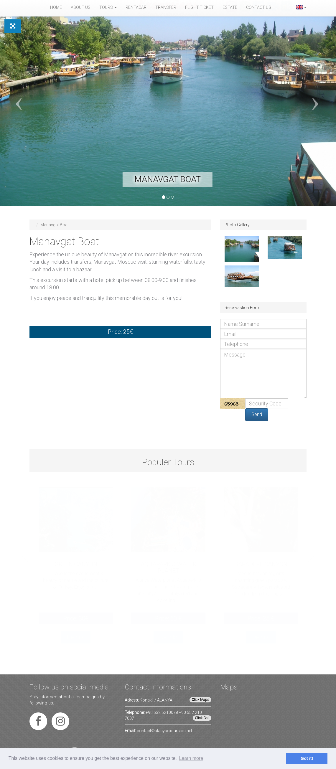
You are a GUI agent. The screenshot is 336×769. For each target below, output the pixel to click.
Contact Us (258, 7)
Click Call (202, 718)
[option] (75, 572)
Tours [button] (108, 7)
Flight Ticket (199, 7)
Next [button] (310, 556)
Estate (230, 7)
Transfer (165, 7)
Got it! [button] (307, 758)
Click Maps (200, 700)
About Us (80, 7)
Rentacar (136, 7)
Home (56, 7)
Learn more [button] (191, 758)
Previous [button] (25, 556)
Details (76, 637)
